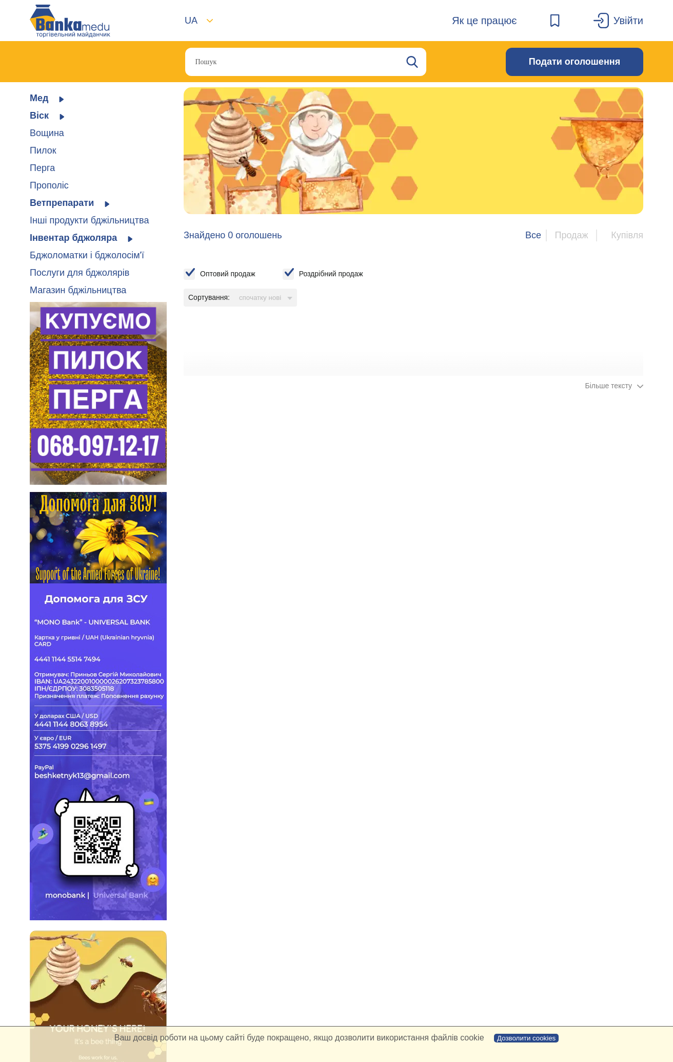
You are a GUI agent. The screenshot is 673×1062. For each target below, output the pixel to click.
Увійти (628, 20)
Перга (42, 168)
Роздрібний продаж (331, 274)
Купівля (627, 235)
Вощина (47, 133)
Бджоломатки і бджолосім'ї (87, 255)
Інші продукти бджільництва (89, 220)
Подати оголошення (574, 61)
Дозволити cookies (526, 1038)
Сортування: (209, 297)
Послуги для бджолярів (79, 273)
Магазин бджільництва (78, 290)
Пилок (43, 150)
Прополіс (49, 185)
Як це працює (484, 20)
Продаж (571, 235)
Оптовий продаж (227, 274)
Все (533, 235)
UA (191, 20)
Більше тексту (608, 386)
